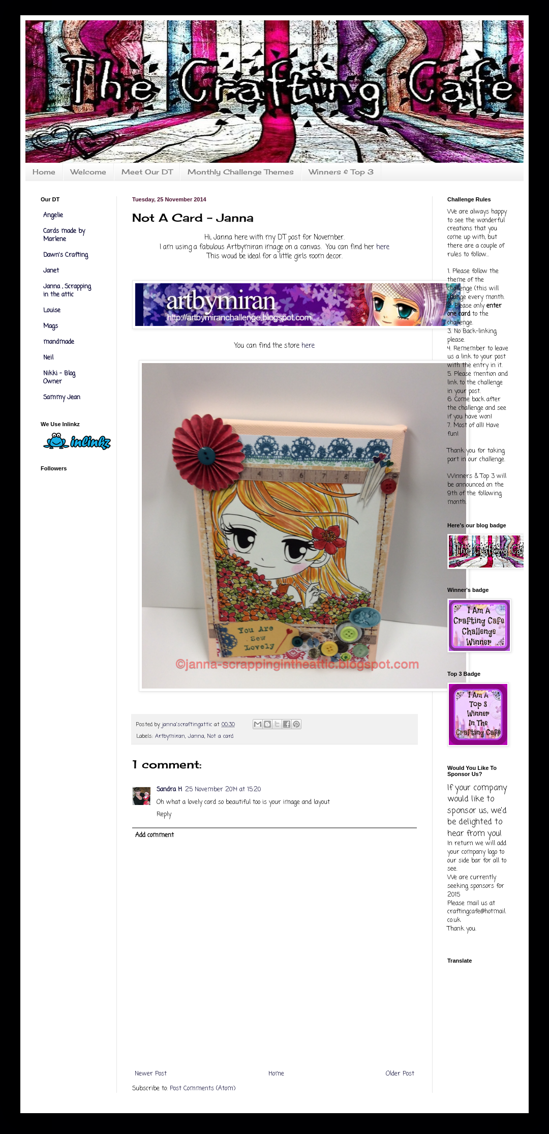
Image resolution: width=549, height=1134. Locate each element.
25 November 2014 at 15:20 (223, 789)
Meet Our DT (146, 171)
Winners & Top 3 (341, 171)
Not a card (220, 736)
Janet (51, 271)
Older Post (400, 1074)
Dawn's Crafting (65, 255)
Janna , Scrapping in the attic (67, 291)
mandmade (58, 342)
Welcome (88, 171)
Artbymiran (170, 736)
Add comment (154, 835)
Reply (164, 814)
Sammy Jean (61, 397)
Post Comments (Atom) (202, 1088)
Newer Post (151, 1074)
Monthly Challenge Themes (241, 171)
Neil (48, 358)
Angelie (53, 215)
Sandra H (169, 789)
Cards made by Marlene (64, 235)
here (382, 247)
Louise (51, 310)
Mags (50, 326)
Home (44, 171)
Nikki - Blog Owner (59, 377)
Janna (196, 736)
